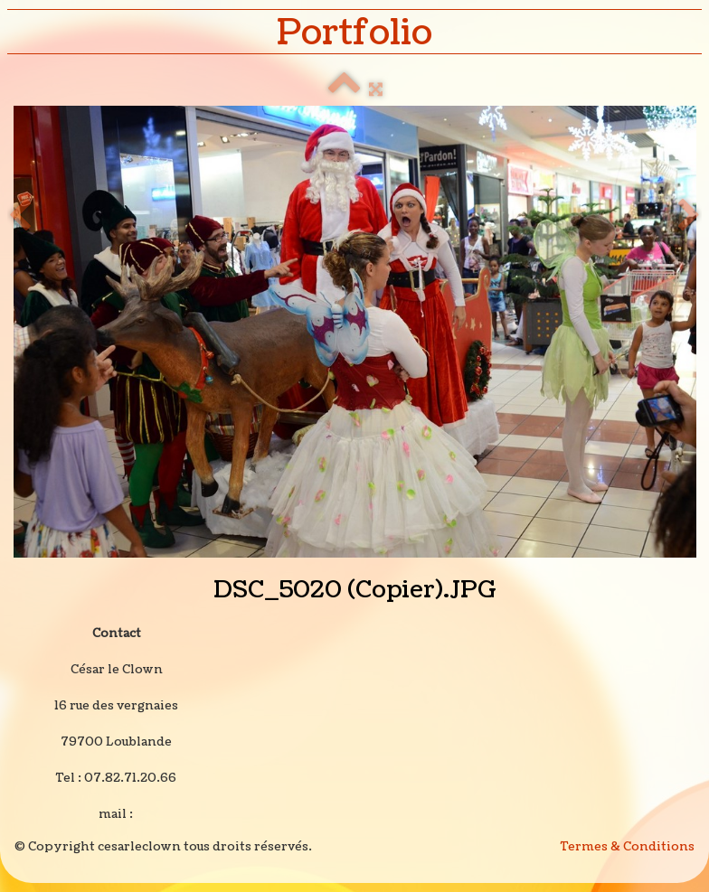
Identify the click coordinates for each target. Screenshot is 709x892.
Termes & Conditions (628, 847)
